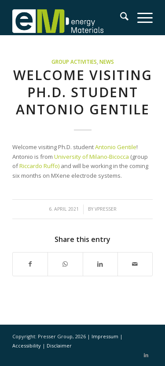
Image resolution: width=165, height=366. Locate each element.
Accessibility (27, 345)
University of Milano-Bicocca (91, 157)
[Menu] (140, 17)
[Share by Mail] (135, 264)
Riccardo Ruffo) (39, 166)
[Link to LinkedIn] (146, 355)
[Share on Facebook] (30, 264)
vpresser (106, 209)
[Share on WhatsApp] (65, 264)
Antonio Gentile (115, 147)
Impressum (106, 336)
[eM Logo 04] (68, 17)
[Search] (119, 17)
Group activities (74, 61)
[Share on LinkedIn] (100, 264)
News (106, 61)
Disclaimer (59, 345)
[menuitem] (119, 17)
